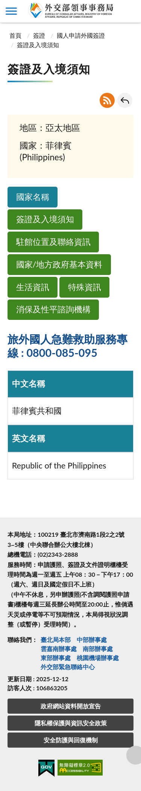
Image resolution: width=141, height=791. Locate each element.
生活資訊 (32, 287)
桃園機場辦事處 (98, 657)
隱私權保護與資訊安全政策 (71, 722)
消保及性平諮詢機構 (53, 309)
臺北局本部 (56, 639)
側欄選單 (11, 11)
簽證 (39, 35)
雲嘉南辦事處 (59, 648)
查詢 (129, 11)
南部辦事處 (98, 648)
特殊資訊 (84, 287)
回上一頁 (124, 100)
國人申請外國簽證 (81, 35)
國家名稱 (32, 197)
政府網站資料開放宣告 (71, 706)
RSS (107, 100)
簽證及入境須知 (45, 219)
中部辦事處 (92, 639)
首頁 (15, 35)
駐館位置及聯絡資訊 (53, 242)
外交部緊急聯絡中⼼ (68, 666)
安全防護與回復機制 (71, 739)
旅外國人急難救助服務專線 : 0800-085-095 (67, 346)
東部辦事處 (56, 657)
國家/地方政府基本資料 (59, 264)
